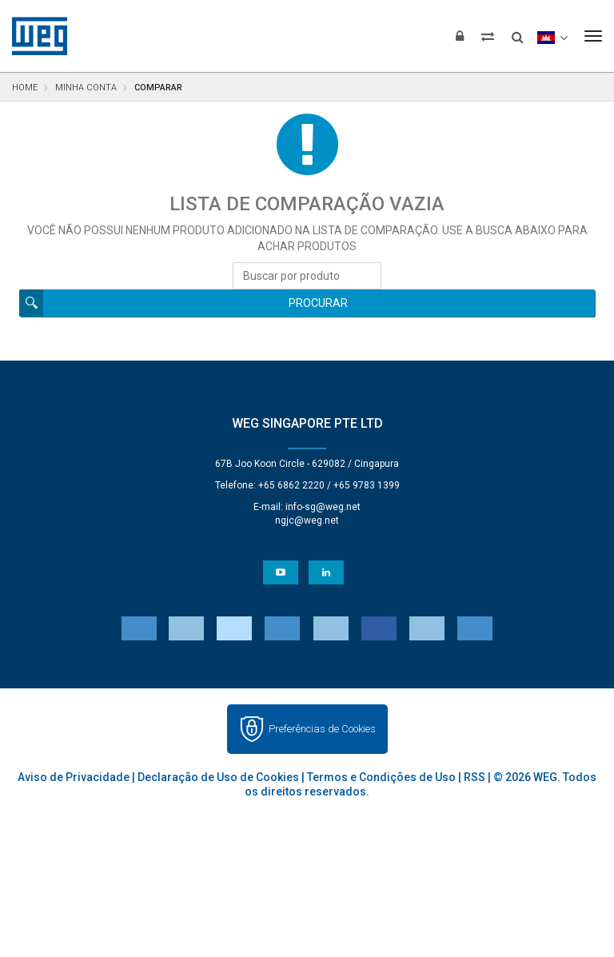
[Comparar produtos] (488, 36)
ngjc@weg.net (307, 520)
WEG (34, 36)
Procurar (318, 303)
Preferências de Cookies (322, 729)
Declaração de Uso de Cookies (218, 777)
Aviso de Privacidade (74, 777)
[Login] (460, 36)
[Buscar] (518, 32)
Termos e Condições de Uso (381, 777)
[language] (552, 36)
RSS (474, 777)
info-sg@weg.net (323, 506)
